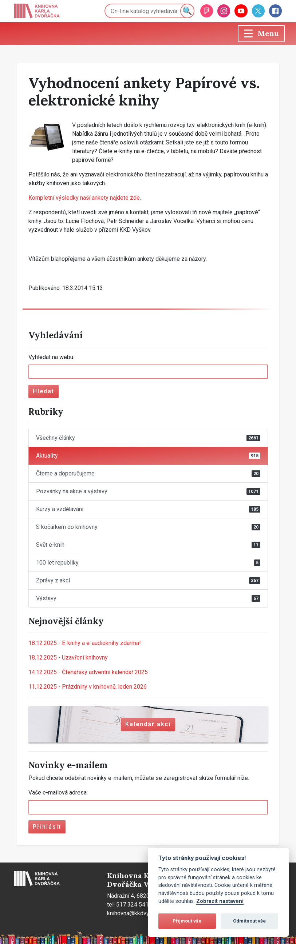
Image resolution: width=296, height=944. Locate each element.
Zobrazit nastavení (220, 901)
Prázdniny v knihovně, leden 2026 (87, 686)
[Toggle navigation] (261, 33)
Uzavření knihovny (68, 657)
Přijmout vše (187, 921)
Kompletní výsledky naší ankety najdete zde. (84, 197)
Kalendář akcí (148, 724)
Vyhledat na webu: (51, 357)
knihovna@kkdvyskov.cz (138, 913)
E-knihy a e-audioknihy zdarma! (84, 643)
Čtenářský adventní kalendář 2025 (88, 672)
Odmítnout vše (249, 921)
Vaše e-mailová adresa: (58, 792)
